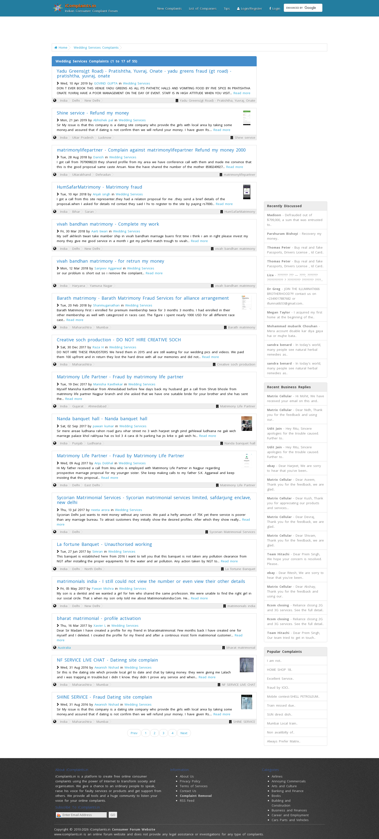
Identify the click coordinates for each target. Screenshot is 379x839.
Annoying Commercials (289, 781)
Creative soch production (236, 364)
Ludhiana (94, 443)
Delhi (76, 100)
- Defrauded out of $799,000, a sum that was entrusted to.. (294, 220)
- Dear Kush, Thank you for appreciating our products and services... (295, 503)
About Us (187, 776)
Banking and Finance (288, 791)
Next (184, 733)
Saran (89, 211)
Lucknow (104, 137)
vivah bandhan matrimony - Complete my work (108, 224)
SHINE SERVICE (244, 721)
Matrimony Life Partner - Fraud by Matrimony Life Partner (120, 455)
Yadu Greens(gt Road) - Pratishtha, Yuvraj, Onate (217, 100)
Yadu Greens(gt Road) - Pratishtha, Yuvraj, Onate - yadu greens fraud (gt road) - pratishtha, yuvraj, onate (144, 73)
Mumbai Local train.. (282, 723)
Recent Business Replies (289, 387)
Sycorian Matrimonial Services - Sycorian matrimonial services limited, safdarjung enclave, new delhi (154, 500)
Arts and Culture (284, 786)
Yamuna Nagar (101, 285)
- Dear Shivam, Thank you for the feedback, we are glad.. (295, 540)
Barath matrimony (241, 327)
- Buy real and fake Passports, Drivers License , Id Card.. (295, 249)
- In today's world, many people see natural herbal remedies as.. (294, 350)
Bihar (76, 211)
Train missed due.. (281, 705)
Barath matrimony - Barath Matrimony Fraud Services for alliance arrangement (143, 298)
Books (276, 795)
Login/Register (249, 8)
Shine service (245, 137)
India (63, 100)
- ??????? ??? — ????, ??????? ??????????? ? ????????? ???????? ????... (295, 277)
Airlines (277, 776)
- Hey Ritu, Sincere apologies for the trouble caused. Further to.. (293, 433)
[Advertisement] (186, 30)
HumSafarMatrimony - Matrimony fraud (99, 187)
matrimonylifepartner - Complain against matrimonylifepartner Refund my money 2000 (151, 150)
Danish (98, 157)
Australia (64, 647)
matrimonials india (241, 606)
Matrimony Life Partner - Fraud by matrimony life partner (120, 377)
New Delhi (92, 100)
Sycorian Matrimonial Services (232, 532)
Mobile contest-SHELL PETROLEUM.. (293, 696)
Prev (134, 733)
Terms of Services (194, 786)
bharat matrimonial (240, 647)
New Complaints (169, 8)
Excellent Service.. (280, 678)
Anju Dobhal (104, 463)
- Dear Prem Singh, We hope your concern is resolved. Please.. (294, 559)
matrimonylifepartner (239, 174)
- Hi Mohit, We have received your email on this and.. (295, 398)
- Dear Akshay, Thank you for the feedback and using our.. (292, 591)
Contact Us (188, 791)
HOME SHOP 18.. (279, 669)
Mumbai (102, 327)
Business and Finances (289, 810)
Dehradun (103, 174)
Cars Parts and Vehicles (290, 820)
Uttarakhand (81, 174)
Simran (97, 551)
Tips (227, 8)
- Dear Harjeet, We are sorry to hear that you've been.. (294, 468)
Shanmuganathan (106, 305)
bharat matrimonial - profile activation (99, 618)
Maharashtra (82, 327)
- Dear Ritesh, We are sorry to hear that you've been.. (295, 575)
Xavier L (100, 625)
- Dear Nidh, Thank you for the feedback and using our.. (294, 415)
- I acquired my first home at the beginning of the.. (294, 314)
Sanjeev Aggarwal (108, 268)
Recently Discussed (284, 206)
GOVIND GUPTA (105, 83)
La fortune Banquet (240, 569)
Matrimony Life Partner (237, 406)
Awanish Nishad (107, 667)
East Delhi (92, 485)
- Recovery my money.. (294, 236)
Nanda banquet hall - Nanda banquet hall (102, 418)
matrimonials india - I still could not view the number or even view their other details (151, 581)
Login (274, 8)
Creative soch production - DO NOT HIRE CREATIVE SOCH (119, 340)
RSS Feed (187, 800)
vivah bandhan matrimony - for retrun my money (110, 261)
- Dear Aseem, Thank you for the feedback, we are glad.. (295, 484)
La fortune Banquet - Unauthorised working (104, 544)
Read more (241, 93)
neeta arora (100, 510)
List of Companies (203, 8)
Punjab (77, 443)
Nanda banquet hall (240, 443)
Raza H (98, 347)
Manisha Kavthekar (108, 384)
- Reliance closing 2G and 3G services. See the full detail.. (295, 607)
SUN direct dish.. (279, 714)
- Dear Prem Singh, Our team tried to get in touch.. (293, 635)
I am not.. (274, 660)
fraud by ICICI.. (278, 687)
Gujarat (77, 406)
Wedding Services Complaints (96, 47)
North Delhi (93, 569)
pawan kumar (103, 426)
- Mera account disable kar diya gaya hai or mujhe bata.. (295, 331)
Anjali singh (101, 194)
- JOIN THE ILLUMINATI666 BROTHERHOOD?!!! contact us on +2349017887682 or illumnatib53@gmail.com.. (293, 296)
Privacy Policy (190, 781)
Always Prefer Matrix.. (283, 741)
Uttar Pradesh (83, 137)
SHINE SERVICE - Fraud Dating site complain (104, 697)
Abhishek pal (103, 120)
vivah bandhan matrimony (235, 248)
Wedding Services (136, 83)
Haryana (78, 285)
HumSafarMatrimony (240, 211)
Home (60, 47)
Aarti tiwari (99, 231)
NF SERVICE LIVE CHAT (238, 684)
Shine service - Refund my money (93, 113)
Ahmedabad (97, 406)
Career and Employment (290, 815)
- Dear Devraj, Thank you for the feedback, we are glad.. (295, 522)
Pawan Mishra (103, 588)
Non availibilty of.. (280, 732)
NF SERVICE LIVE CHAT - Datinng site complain (107, 660)
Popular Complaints (284, 651)
